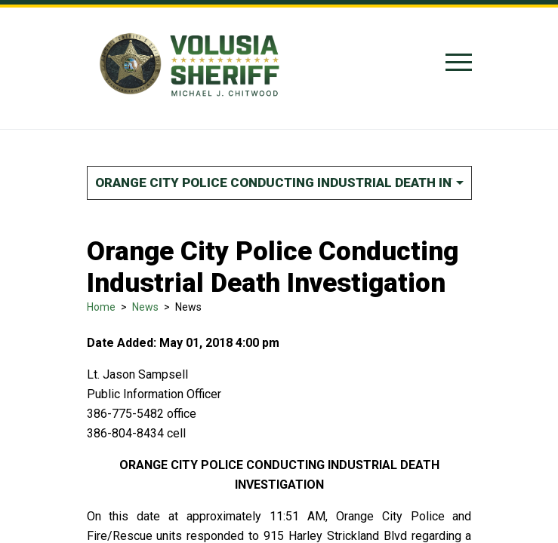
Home (101, 307)
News (145, 307)
